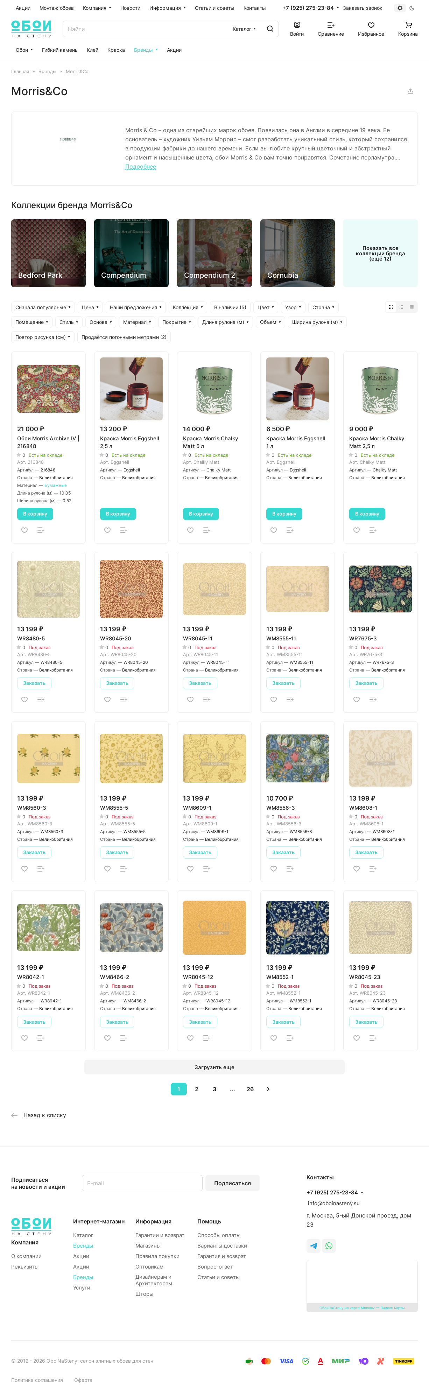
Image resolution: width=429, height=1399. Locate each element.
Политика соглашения (37, 1380)
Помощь (209, 1221)
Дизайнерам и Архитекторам (153, 1280)
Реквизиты (24, 1266)
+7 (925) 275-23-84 (308, 8)
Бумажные (55, 485)
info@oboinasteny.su (333, 1203)
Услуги (81, 1287)
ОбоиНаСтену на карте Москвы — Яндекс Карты (362, 1308)
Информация (153, 1221)
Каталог (83, 1235)
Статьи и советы (218, 1277)
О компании (26, 1256)
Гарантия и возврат (221, 1256)
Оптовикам (149, 1266)
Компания (24, 1242)
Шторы (144, 1294)
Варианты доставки (222, 1245)
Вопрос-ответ (215, 1266)
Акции (81, 1256)
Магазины (148, 1245)
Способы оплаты (218, 1235)
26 (250, 1089)
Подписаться (232, 1183)
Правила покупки (157, 1256)
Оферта (83, 1380)
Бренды (83, 1245)
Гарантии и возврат (159, 1235)
